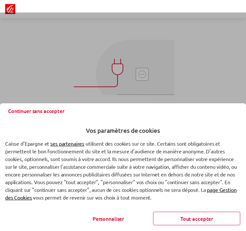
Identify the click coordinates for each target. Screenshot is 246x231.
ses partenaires (67, 143)
